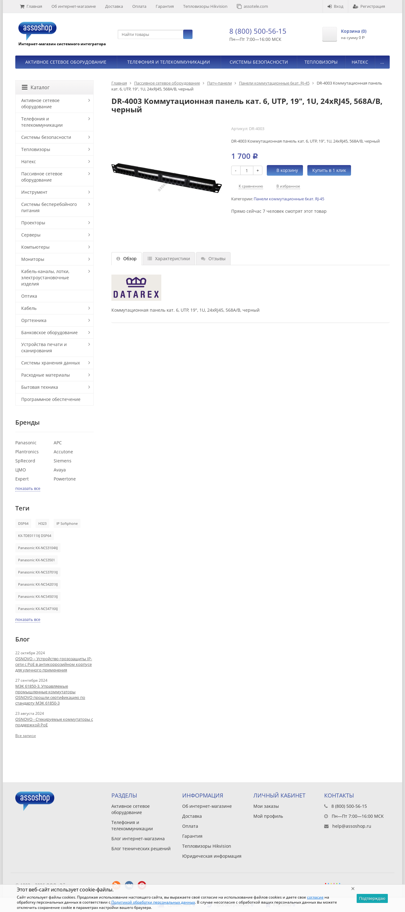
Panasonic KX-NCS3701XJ (38, 572)
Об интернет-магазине (73, 6)
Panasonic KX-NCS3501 (36, 560)
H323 (42, 523)
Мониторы (32, 259)
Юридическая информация (212, 856)
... (382, 62)
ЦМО (20, 470)
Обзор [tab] (126, 258)
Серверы (31, 235)
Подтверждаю (372, 898)
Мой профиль (268, 816)
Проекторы (33, 223)
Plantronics (27, 452)
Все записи (25, 735)
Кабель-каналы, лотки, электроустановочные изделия (45, 277)
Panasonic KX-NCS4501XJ (38, 596)
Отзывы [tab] (213, 258)
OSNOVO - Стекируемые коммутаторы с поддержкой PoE (54, 722)
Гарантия (165, 6)
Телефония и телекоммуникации (168, 62)
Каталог (36, 87)
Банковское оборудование (49, 332)
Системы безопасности (259, 62)
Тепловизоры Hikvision (205, 6)
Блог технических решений (141, 848)
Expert (22, 479)
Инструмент (34, 192)
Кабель (29, 308)
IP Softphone (67, 523)
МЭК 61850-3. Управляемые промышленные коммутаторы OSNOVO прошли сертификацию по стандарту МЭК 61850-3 (50, 694)
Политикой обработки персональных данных (153, 902)
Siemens (62, 461)
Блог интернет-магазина (138, 838)
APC (58, 443)
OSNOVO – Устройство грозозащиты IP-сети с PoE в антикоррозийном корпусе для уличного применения (53, 664)
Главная (31, 6)
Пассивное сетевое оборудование (167, 83)
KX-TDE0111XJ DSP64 (34, 535)
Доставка (114, 6)
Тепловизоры (321, 62)
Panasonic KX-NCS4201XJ (38, 584)
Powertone (65, 479)
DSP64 (23, 523)
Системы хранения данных (50, 363)
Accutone (63, 452)
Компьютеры (35, 247)
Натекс (360, 62)
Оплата (139, 6)
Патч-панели (219, 83)
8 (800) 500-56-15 (257, 31)
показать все (27, 488)
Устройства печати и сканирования (44, 347)
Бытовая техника (39, 387)
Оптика (29, 296)
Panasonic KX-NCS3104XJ (38, 547)
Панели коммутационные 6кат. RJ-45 (274, 83)
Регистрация (369, 6)
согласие (315, 897)
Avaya (60, 470)
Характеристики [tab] (169, 258)
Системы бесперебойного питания (49, 207)
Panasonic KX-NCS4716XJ (38, 608)
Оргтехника (33, 320)
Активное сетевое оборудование (65, 62)
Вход (335, 6)
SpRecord (25, 461)
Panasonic (26, 443)
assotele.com (252, 6)
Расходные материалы (45, 375)
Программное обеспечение (51, 399)
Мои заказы (266, 806)
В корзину (284, 170)
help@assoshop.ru (351, 826)
